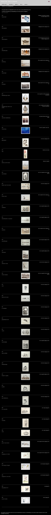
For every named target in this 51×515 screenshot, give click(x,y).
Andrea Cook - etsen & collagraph (9, 1)
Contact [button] (26, 4)
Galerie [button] (16, 4)
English (49, 1)
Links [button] (21, 4)
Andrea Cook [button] (4, 4)
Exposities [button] (11, 4)
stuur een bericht (5, 12)
